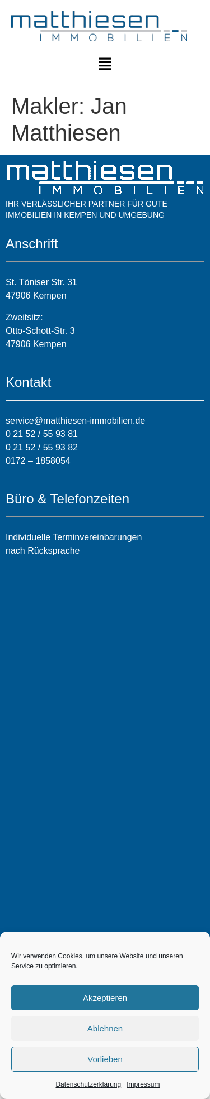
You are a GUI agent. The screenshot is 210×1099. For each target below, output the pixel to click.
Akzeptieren (105, 997)
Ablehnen (105, 1028)
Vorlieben (105, 1059)
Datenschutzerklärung (88, 1084)
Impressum (143, 1084)
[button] (105, 64)
